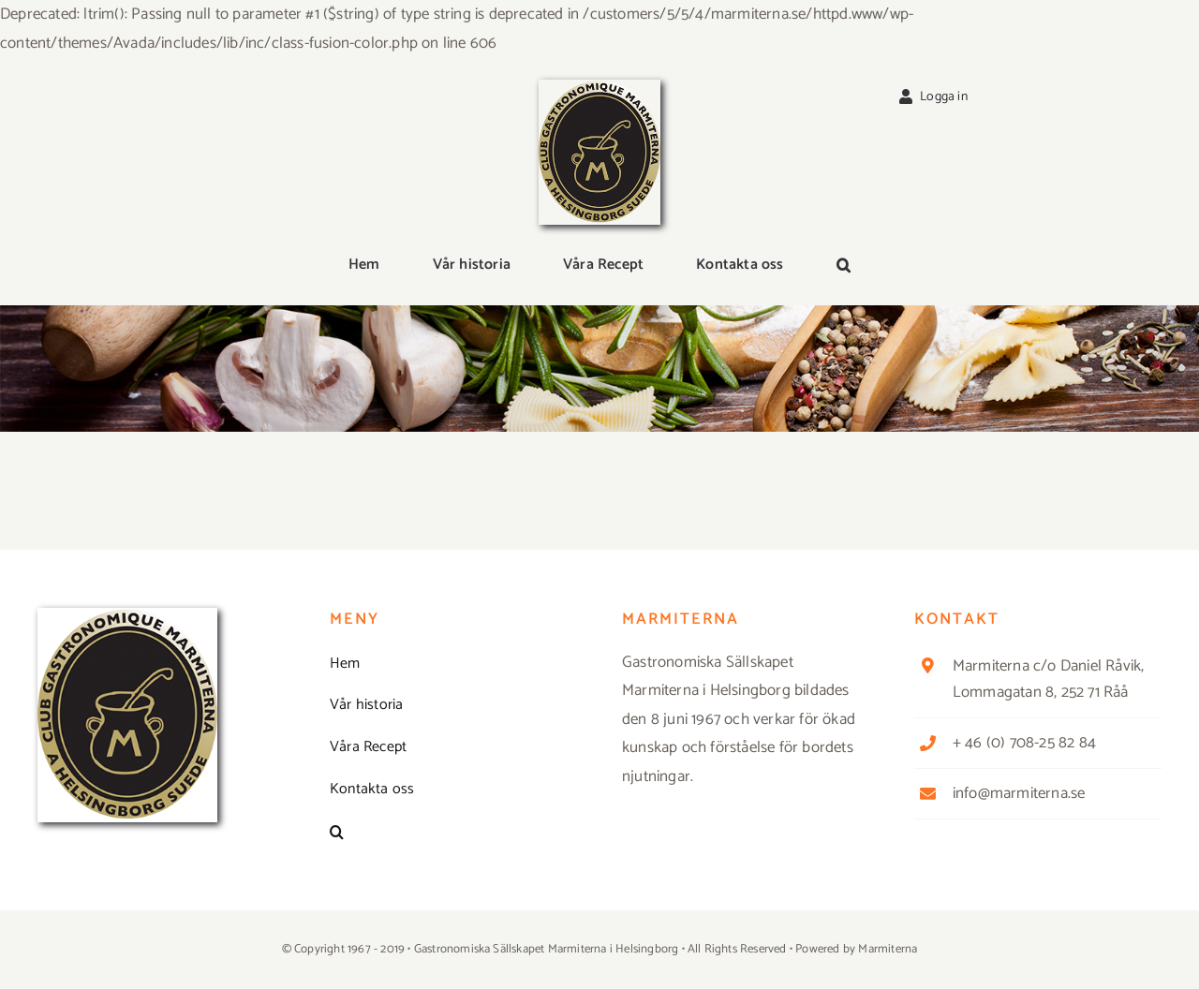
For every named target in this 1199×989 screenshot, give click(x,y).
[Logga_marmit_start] (599, 87)
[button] (843, 266)
